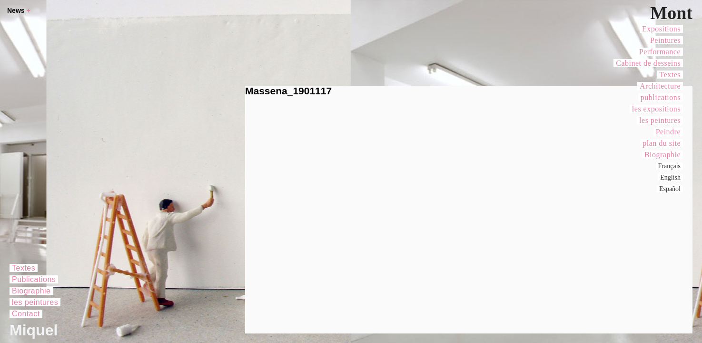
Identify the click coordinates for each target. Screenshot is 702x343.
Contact (26, 314)
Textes (670, 75)
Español (670, 188)
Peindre (668, 132)
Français (669, 166)
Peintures (665, 40)
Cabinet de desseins (648, 63)
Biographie (662, 155)
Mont (671, 13)
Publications (34, 279)
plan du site (662, 143)
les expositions (656, 109)
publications (661, 97)
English (670, 177)
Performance (660, 52)
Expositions (661, 29)
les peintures (660, 120)
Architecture (660, 86)
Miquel (34, 330)
